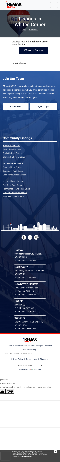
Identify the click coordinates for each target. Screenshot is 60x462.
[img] (57, 451)
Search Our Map (33, 50)
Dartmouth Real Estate (13, 171)
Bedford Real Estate (12, 149)
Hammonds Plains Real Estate (16, 189)
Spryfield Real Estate (12, 167)
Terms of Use (31, 359)
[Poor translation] (10, 391)
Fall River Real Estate (12, 185)
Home (24, 30)
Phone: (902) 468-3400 (25, 277)
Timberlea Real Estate (13, 163)
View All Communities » (13, 196)
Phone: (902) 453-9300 (25, 260)
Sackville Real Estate (12, 153)
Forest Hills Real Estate (13, 181)
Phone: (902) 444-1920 (25, 294)
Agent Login (43, 106)
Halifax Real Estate (11, 145)
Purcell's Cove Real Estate (15, 192)
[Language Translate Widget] (30, 365)
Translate (35, 369)
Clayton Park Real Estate (14, 157)
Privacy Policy (28, 456)
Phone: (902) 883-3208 (25, 311)
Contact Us (15, 106)
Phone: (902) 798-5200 (25, 328)
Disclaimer (44, 359)
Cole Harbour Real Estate (14, 175)
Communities (33, 30)
